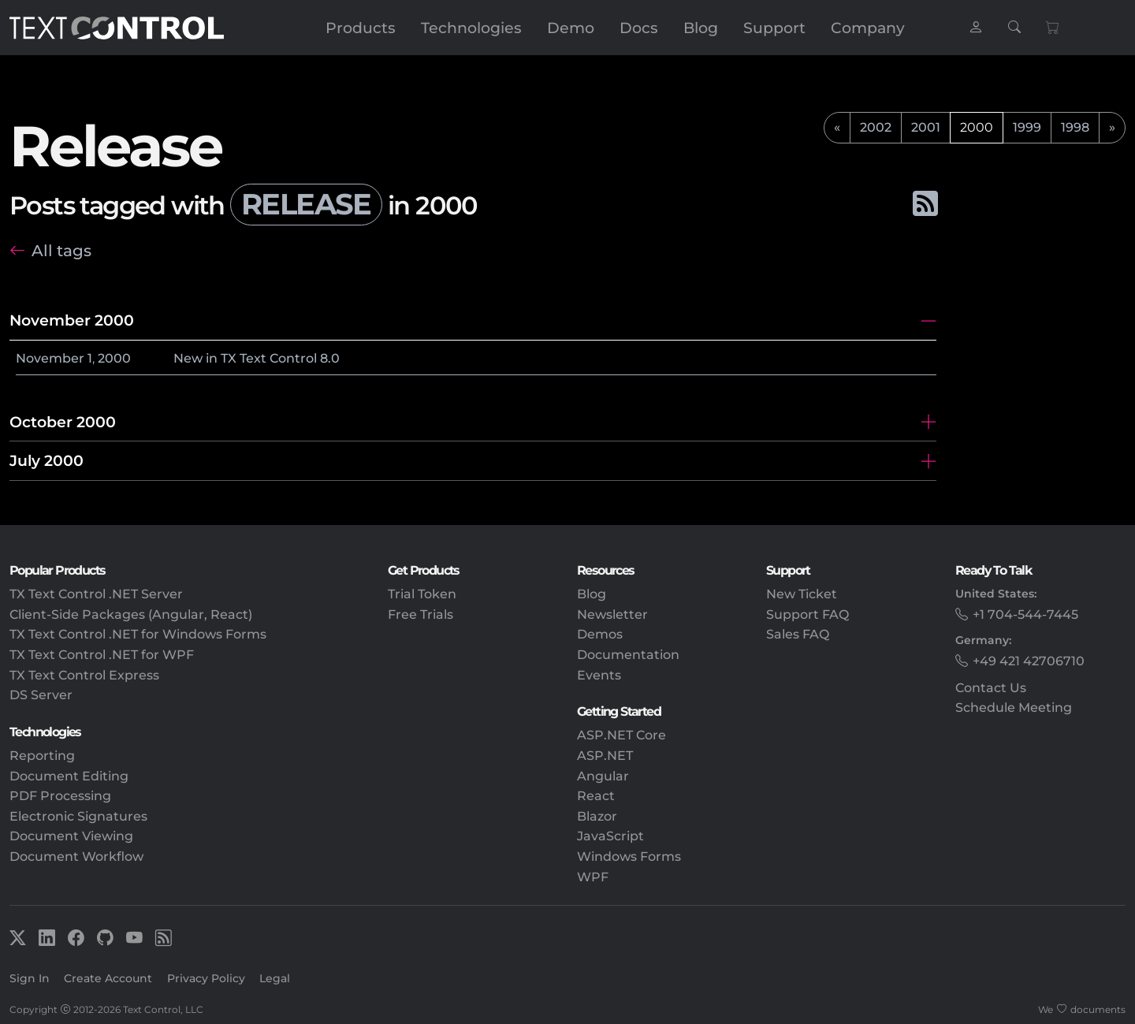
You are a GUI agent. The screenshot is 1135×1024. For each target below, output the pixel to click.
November (50, 358)
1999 (1027, 127)
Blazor (597, 816)
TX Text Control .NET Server (96, 593)
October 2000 (62, 421)
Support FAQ (807, 614)
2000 (114, 358)
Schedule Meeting (1013, 707)
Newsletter (612, 614)
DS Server (41, 694)
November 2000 (71, 320)
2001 (925, 127)
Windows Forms (629, 856)
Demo (570, 27)
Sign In (29, 978)
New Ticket (801, 593)
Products (361, 27)
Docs (639, 27)
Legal (274, 978)
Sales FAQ (797, 634)
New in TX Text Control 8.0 (256, 358)
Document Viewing (71, 836)
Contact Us (990, 687)
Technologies (471, 27)
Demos (600, 634)
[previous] (837, 127)
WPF (592, 876)
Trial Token (422, 593)
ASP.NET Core (621, 735)
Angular (603, 776)
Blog (700, 27)
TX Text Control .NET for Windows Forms (137, 634)
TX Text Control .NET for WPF (101, 654)
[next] (1112, 127)
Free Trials (420, 614)
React (596, 795)
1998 (1075, 127)
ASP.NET (605, 755)
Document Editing (68, 776)
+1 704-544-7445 (1025, 614)
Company (868, 27)
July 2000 (46, 460)
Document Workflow (76, 856)
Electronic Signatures (78, 816)
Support (774, 27)
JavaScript (610, 836)
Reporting (42, 755)
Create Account (108, 978)
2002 (875, 127)
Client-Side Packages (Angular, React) (130, 614)
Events (599, 675)
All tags (61, 250)
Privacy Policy (206, 978)
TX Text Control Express (84, 675)
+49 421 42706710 (1029, 660)
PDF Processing (60, 795)
